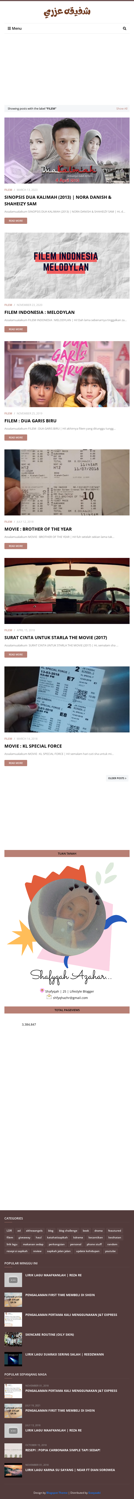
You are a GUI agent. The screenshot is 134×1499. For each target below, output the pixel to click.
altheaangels (34, 1230)
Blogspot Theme (57, 1493)
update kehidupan (88, 1251)
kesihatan (114, 1237)
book (86, 1230)
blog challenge (68, 1230)
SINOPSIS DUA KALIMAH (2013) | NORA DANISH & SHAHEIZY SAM (57, 200)
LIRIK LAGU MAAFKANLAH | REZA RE (53, 1275)
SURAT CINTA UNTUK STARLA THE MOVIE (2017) (55, 637)
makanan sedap (33, 1244)
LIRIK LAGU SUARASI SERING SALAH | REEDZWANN (64, 1354)
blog (50, 1230)
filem (8, 190)
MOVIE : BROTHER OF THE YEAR (38, 529)
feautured (114, 1230)
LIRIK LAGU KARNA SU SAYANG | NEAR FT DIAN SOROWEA (70, 1470)
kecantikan (96, 1237)
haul (39, 1237)
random (112, 1244)
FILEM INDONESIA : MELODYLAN (39, 312)
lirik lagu (12, 1244)
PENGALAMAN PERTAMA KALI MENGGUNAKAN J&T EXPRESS (71, 1315)
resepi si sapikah (17, 1251)
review (37, 1251)
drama (98, 1230)
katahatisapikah (57, 1237)
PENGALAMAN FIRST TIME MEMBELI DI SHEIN (60, 1295)
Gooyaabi (94, 1493)
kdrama (78, 1237)
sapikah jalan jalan (59, 1251)
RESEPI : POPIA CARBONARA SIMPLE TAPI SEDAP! (62, 1450)
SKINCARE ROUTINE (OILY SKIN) (49, 1334)
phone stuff (94, 1244)
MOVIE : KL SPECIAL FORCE (33, 746)
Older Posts (116, 778)
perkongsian (57, 1244)
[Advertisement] (69, 73)
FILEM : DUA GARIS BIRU (30, 421)
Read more (16, 220)
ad (19, 1230)
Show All (121, 108)
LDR (9, 1230)
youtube (110, 1251)
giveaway (24, 1237)
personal (75, 1244)
